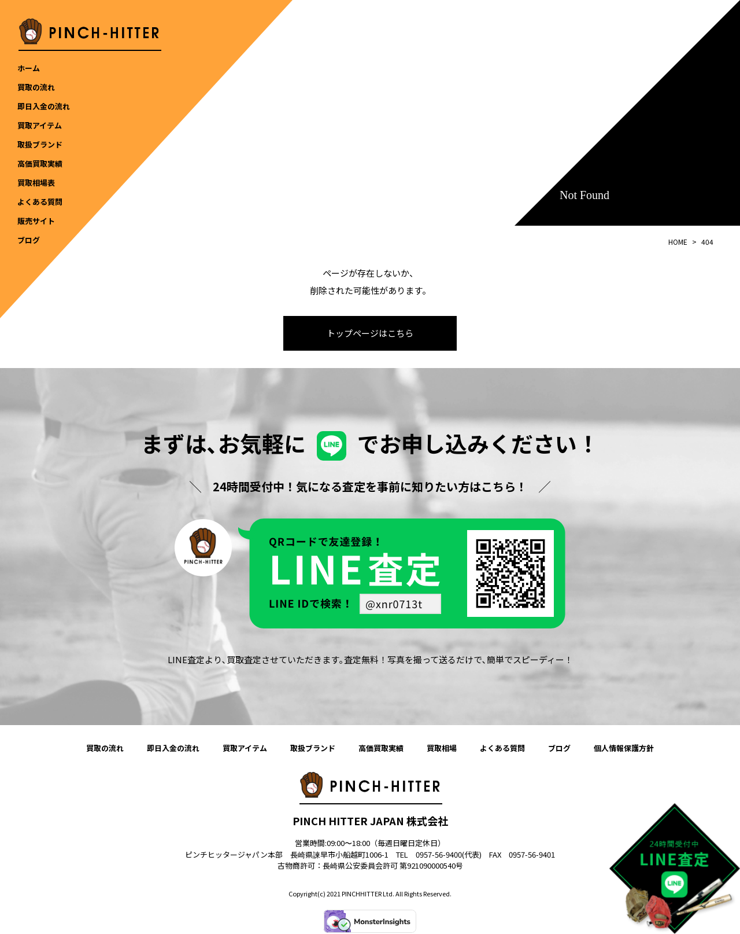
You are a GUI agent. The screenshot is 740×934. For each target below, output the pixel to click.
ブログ (559, 748)
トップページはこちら (370, 334)
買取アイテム (245, 748)
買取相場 (442, 748)
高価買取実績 (381, 748)
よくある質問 (502, 748)
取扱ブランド (312, 748)
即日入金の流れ (173, 748)
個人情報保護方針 (624, 748)
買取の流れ (105, 748)
